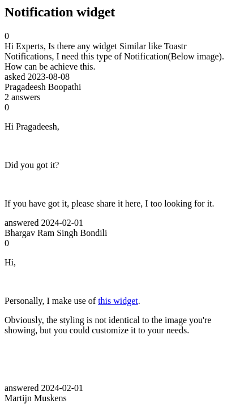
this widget (118, 301)
